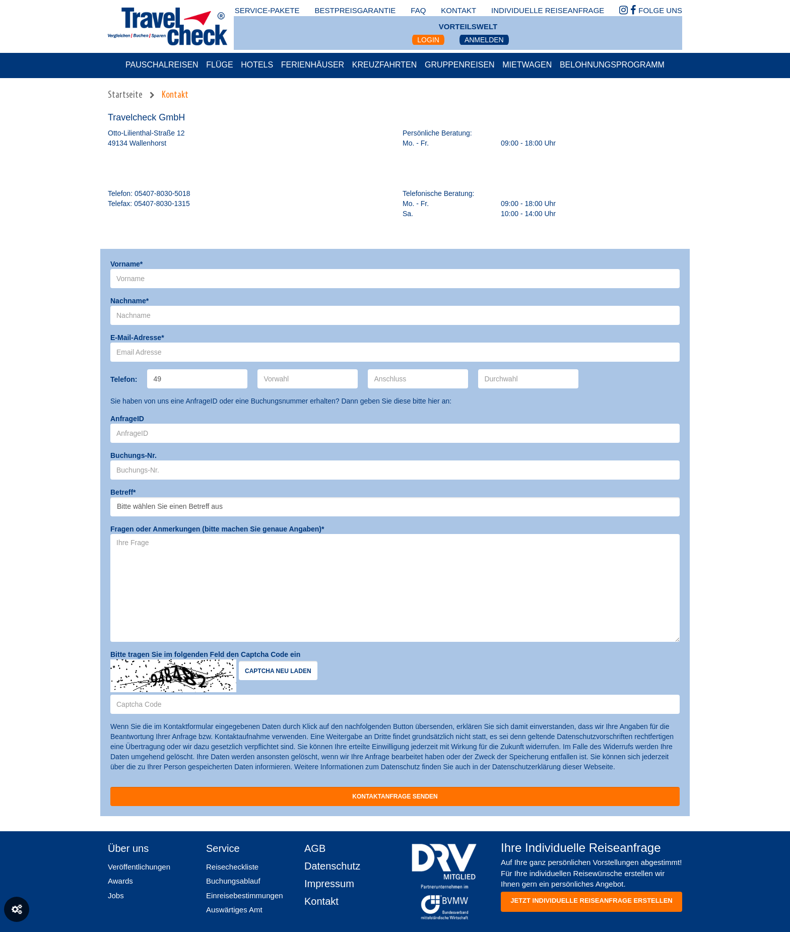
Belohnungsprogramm (612, 64)
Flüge (219, 64)
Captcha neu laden (278, 671)
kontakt (458, 10)
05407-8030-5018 (162, 193)
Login (428, 40)
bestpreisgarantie (355, 10)
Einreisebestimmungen (244, 895)
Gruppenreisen (460, 64)
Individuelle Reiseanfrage (547, 10)
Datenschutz (332, 866)
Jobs (116, 895)
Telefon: (123, 379)
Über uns (128, 848)
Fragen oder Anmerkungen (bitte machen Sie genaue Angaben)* (217, 529)
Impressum (329, 883)
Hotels (257, 64)
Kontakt (175, 95)
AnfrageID (127, 419)
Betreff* (123, 492)
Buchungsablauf (233, 881)
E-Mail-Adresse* (137, 338)
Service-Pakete (267, 10)
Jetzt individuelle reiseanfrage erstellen (591, 900)
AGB (314, 848)
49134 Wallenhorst (137, 143)
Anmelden (484, 40)
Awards (120, 881)
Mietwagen (527, 64)
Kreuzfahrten (384, 64)
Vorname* (126, 264)
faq (418, 10)
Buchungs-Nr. (133, 455)
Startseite (125, 95)
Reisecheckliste (232, 866)
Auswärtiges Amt (234, 909)
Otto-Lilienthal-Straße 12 (146, 133)
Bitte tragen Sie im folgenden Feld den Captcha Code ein (205, 654)
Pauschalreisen (162, 64)
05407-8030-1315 (162, 203)
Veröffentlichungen (139, 866)
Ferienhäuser (312, 64)
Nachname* (129, 301)
